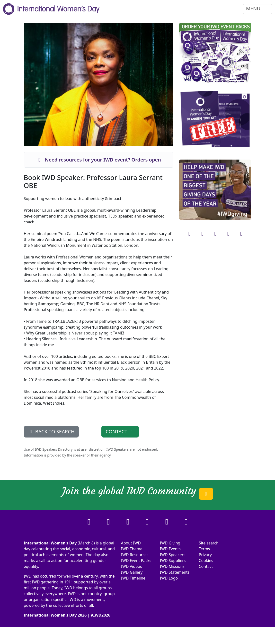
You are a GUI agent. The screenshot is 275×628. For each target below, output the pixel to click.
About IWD (131, 543)
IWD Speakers (172, 554)
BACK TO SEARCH (51, 431)
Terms (204, 549)
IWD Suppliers (173, 560)
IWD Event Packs (136, 560)
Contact (206, 566)
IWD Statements (174, 572)
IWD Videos (131, 566)
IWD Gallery (132, 572)
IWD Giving (170, 543)
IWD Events (170, 549)
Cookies (206, 560)
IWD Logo (169, 578)
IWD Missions (172, 566)
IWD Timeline (133, 578)
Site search (208, 543)
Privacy (205, 554)
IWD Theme (131, 549)
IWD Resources (135, 554)
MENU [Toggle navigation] (257, 9)
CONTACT (120, 431)
